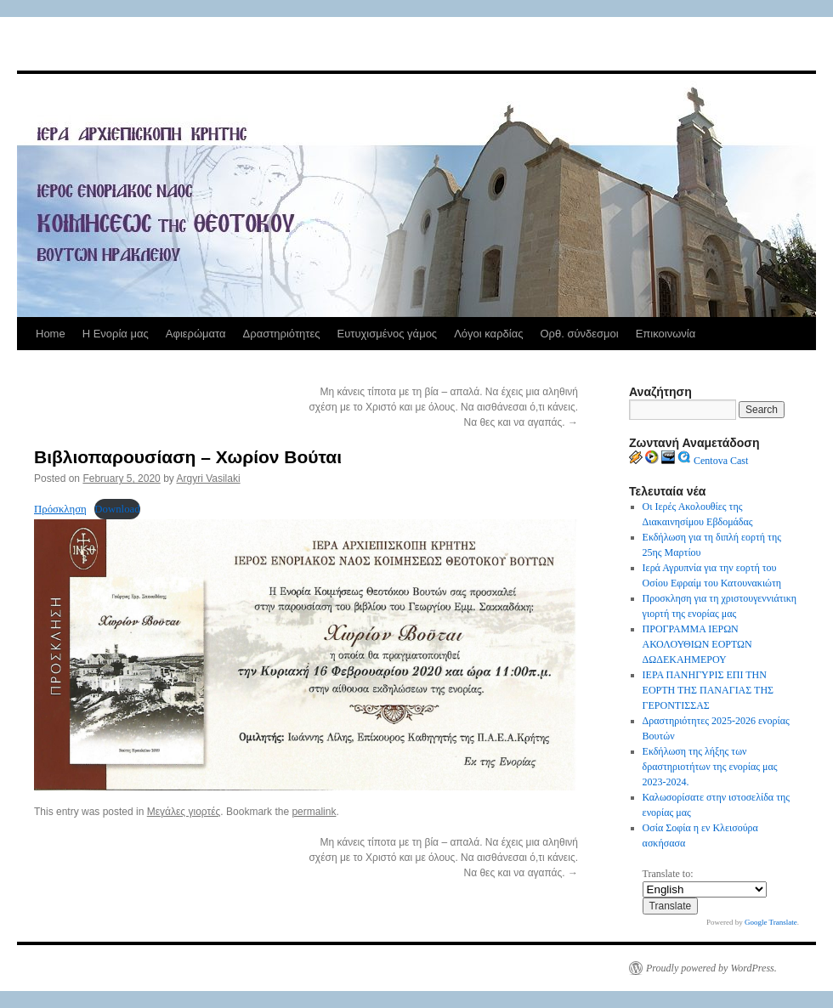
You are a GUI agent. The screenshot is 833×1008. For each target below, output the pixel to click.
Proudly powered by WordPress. (711, 968)
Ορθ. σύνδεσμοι (579, 333)
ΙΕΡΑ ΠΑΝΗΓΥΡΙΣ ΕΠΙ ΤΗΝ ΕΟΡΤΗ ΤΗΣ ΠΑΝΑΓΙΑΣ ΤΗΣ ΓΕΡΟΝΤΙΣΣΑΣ (708, 690)
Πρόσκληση (60, 509)
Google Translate (771, 922)
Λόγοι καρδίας (488, 333)
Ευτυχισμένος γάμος (387, 333)
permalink (314, 812)
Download (116, 509)
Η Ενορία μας (115, 333)
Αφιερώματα (196, 333)
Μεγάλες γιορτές (184, 812)
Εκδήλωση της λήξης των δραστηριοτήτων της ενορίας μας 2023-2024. (710, 766)
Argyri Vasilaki (208, 478)
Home (50, 333)
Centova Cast (721, 461)
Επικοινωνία (666, 333)
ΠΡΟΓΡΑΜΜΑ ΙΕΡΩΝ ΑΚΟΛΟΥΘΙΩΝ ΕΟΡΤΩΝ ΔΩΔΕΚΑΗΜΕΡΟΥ (697, 644)
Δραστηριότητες (281, 333)
